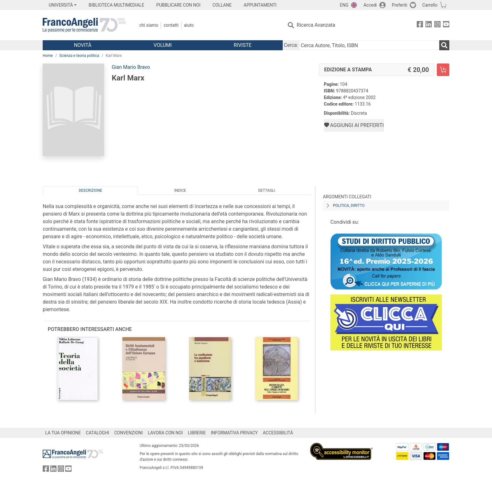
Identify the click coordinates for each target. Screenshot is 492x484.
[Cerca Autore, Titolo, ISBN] (369, 45)
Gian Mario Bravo (131, 67)
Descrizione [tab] (90, 190)
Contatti (171, 25)
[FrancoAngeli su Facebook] (420, 25)
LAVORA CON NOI (165, 432)
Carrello (429, 5)
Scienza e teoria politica (79, 55)
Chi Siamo (148, 25)
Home (48, 55)
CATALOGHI (97, 432)
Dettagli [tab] (266, 190)
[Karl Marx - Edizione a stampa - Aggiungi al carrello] (443, 69)
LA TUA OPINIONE (63, 432)
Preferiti (399, 5)
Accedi (370, 5)
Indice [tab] (180, 190)
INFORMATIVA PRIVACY (234, 432)
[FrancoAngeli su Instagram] (437, 25)
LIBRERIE (197, 432)
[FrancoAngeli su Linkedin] (428, 25)
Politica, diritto (349, 205)
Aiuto (189, 25)
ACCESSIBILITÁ (278, 432)
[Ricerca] (444, 45)
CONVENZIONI (128, 432)
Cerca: (291, 45)
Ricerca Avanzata (316, 25)
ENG (344, 5)
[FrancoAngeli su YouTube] (446, 25)
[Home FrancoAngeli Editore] (84, 25)
